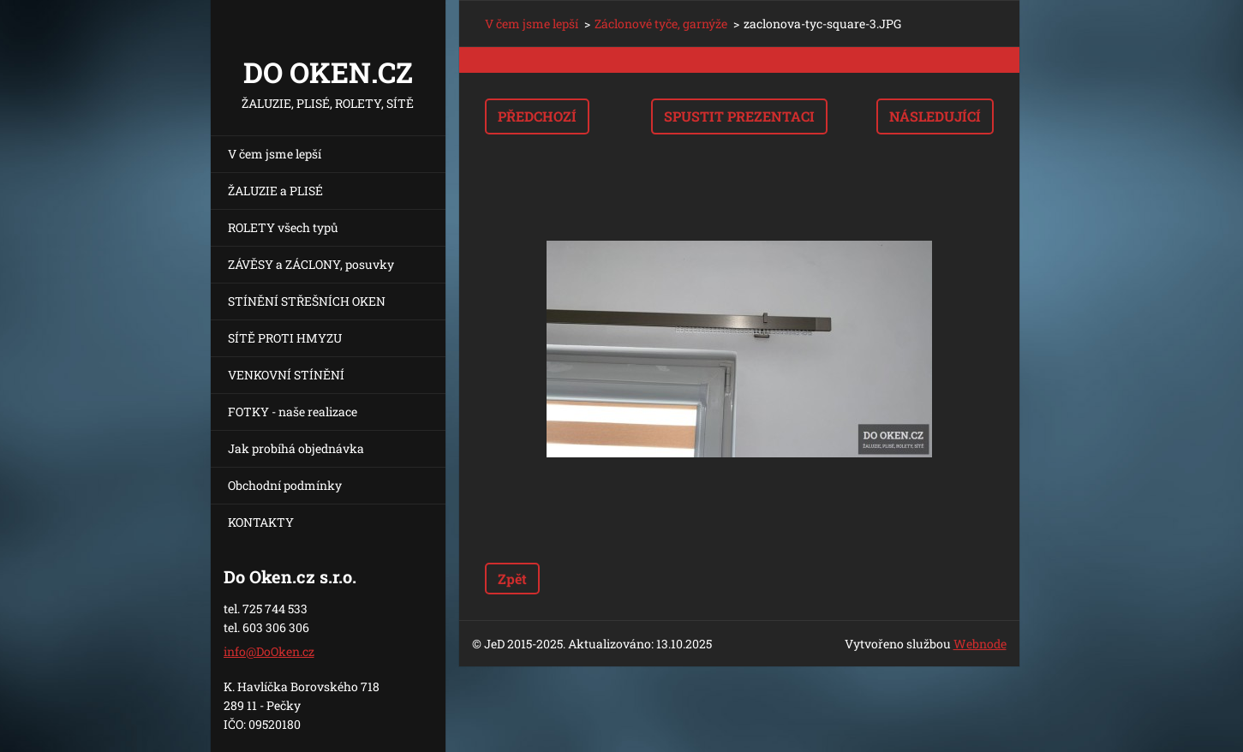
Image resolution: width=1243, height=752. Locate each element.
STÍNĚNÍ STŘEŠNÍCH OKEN (306, 301)
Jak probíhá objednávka (296, 448)
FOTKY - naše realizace (292, 411)
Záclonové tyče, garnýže (661, 23)
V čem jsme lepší (274, 154)
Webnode (980, 644)
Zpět (512, 579)
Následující (935, 116)
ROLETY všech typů (283, 227)
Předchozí (537, 116)
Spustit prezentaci (739, 116)
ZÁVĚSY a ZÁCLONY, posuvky (311, 264)
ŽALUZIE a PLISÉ (275, 190)
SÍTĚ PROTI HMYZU (285, 338)
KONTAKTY (261, 522)
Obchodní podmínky (285, 485)
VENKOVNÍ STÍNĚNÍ (286, 375)
